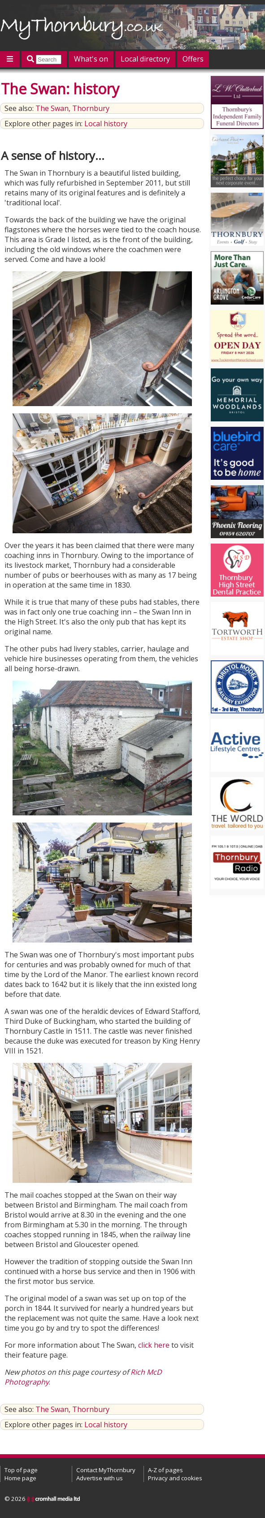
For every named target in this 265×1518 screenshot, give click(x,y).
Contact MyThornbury (105, 1470)
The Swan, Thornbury (72, 108)
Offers (193, 59)
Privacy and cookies (175, 1478)
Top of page (21, 1470)
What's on (91, 59)
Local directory (145, 59)
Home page (20, 1478)
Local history (105, 123)
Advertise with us (99, 1478)
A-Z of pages (165, 1470)
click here (153, 1345)
